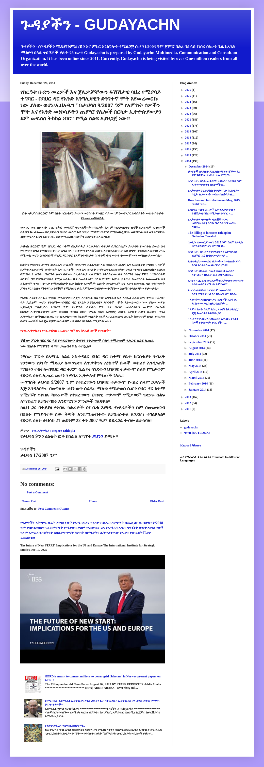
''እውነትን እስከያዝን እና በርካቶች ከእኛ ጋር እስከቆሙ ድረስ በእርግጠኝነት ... (212, 301)
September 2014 (199, 342)
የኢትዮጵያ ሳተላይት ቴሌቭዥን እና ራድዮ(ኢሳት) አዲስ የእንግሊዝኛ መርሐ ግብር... (212, 223)
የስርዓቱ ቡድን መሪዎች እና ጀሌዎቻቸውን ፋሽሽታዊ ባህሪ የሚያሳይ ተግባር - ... (212, 211)
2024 (188, 102)
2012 (188, 403)
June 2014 (196, 360)
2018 (188, 137)
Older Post (157, 501)
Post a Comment (37, 492)
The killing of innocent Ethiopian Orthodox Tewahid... (209, 234)
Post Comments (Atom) (53, 508)
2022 (188, 113)
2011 (188, 409)
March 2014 (197, 377)
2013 (188, 397)
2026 (188, 90)
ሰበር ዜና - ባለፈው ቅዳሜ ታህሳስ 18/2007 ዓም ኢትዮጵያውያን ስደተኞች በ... (215, 183)
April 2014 (196, 372)
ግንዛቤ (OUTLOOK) (197, 433)
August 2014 (197, 348)
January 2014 (198, 389)
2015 (188, 155)
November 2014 (199, 330)
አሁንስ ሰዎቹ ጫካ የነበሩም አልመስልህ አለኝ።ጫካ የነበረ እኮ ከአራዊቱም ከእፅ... (212, 292)
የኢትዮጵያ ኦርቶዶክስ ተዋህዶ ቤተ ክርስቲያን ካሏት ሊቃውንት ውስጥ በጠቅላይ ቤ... (213, 192)
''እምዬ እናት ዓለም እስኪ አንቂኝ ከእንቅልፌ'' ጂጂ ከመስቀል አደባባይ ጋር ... (213, 311)
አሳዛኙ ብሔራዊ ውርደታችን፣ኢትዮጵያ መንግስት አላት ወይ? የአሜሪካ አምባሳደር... (215, 282)
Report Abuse (190, 445)
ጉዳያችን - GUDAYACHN (100, 24)
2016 (188, 149)
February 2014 (199, 383)
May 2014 (195, 366)
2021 (188, 119)
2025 (188, 96)
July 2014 (195, 354)
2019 (188, 131)
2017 (188, 143)
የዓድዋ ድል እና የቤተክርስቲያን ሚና (65, 725)
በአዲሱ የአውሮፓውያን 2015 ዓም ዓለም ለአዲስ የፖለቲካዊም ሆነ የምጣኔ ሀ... (215, 244)
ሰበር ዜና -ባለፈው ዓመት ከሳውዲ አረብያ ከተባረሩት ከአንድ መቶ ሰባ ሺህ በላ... (211, 272)
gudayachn (191, 427)
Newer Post (29, 501)
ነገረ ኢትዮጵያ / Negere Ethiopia (53, 430)
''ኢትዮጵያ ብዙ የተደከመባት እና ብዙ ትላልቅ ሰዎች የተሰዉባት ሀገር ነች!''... (213, 320)
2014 (188, 161)
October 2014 (198, 336)
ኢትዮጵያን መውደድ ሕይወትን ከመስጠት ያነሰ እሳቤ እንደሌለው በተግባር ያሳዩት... (214, 263)
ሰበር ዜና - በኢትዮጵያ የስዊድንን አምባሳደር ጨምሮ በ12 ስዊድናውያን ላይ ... (212, 253)
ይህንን (97, 436)
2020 (188, 125)
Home (93, 501)
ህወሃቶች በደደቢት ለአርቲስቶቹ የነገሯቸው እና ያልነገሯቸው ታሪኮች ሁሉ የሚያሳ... (214, 173)
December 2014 (199, 166)
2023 (188, 108)
